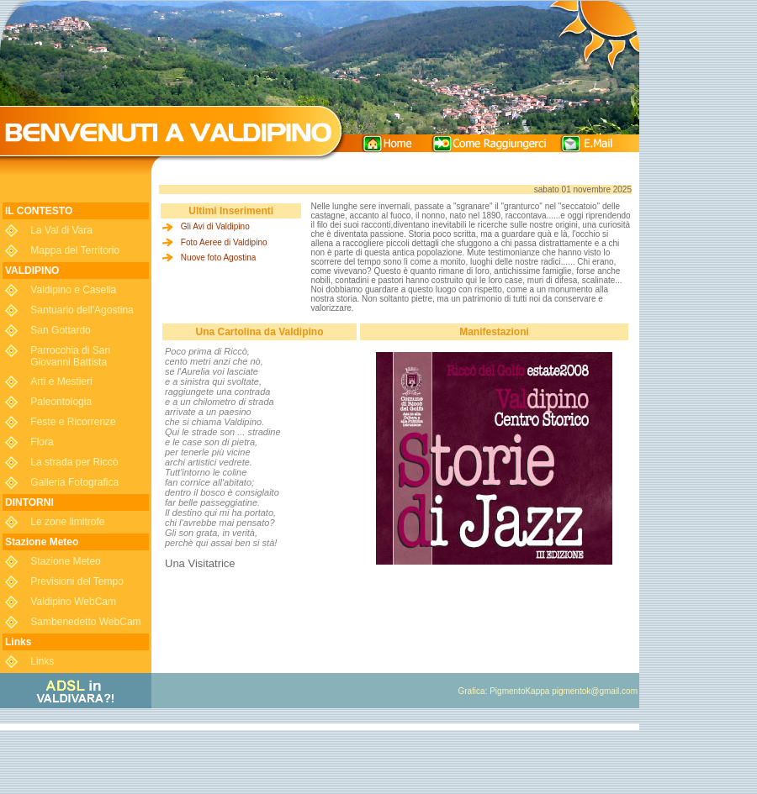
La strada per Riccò (74, 462)
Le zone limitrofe (67, 522)
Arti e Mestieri (61, 381)
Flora (41, 442)
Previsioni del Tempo (77, 581)
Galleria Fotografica (74, 482)
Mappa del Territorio (74, 250)
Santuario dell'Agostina (81, 310)
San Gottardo (60, 330)
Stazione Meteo (65, 561)
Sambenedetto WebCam (85, 622)
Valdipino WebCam (73, 601)
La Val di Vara (61, 230)
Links (42, 661)
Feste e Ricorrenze (72, 422)
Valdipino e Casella (73, 290)
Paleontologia (61, 402)
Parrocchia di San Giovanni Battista (70, 356)
